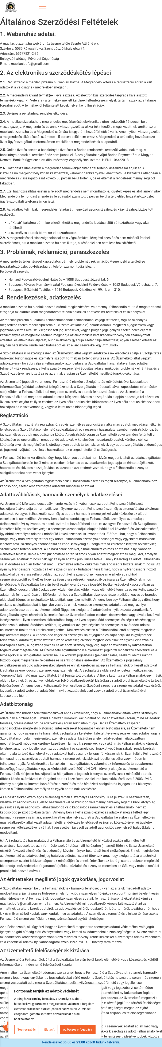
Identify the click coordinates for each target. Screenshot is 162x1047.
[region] (54, 1011)
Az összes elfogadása (77, 1029)
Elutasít (49, 1029)
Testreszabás (27, 1029)
